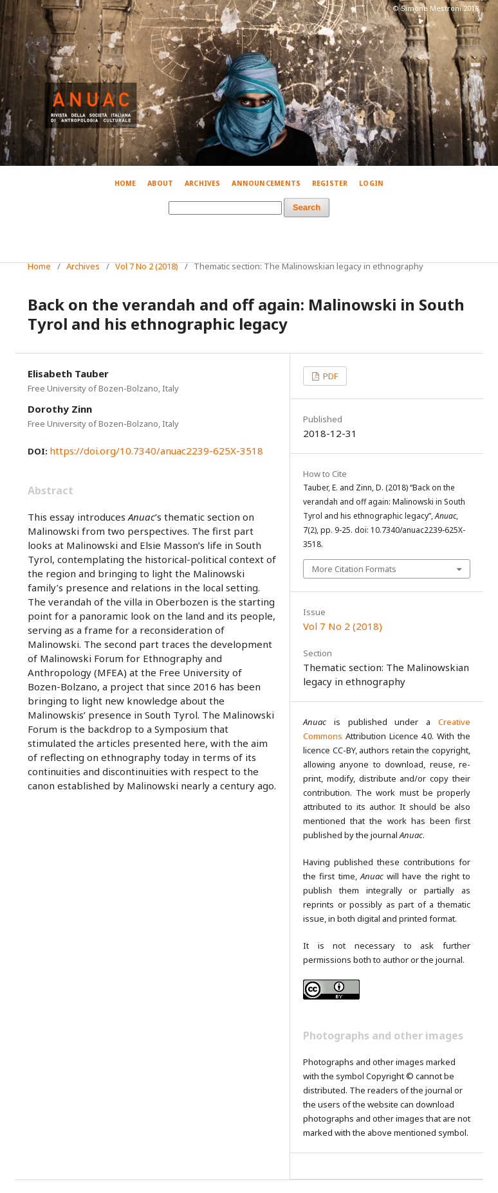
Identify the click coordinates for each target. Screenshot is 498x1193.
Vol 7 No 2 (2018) (146, 266)
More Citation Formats (354, 569)
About (160, 183)
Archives (203, 183)
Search (306, 207)
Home (125, 183)
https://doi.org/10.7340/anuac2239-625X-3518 (156, 450)
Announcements (266, 183)
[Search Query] (225, 208)
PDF (329, 376)
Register (330, 183)
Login (371, 183)
